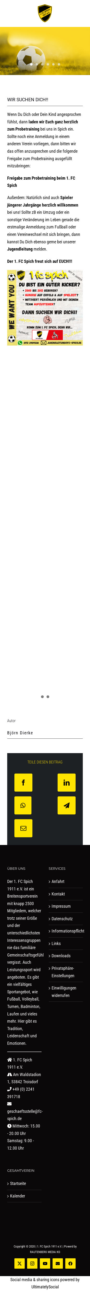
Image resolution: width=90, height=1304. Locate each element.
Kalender (17, 1195)
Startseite (18, 1183)
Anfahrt (58, 881)
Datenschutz (62, 918)
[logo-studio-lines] (45, 5)
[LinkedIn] (66, 782)
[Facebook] (23, 782)
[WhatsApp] (23, 805)
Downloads (61, 955)
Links (56, 943)
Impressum (61, 906)
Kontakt (58, 893)
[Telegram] (66, 805)
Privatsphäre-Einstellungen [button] (63, 972)
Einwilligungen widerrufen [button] (64, 991)
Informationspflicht (66, 930)
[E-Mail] (23, 828)
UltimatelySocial (45, 1286)
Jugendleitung (20, 249)
